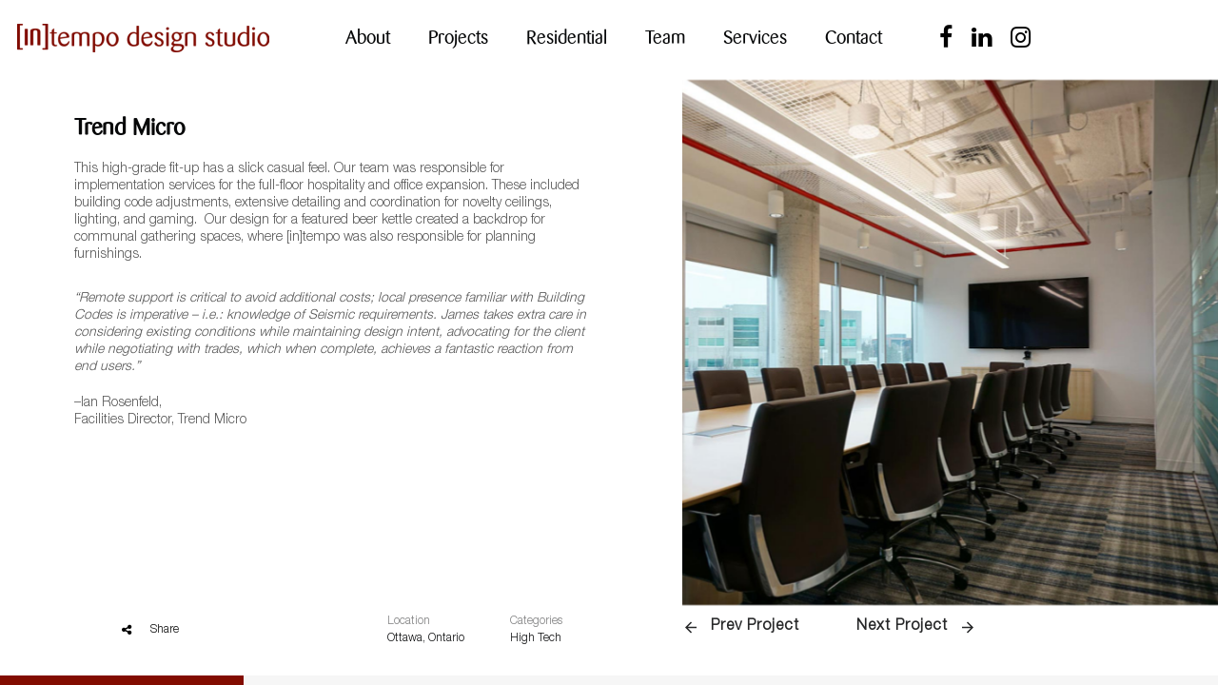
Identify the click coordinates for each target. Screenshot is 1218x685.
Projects (458, 38)
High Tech (535, 638)
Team (665, 38)
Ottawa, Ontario (425, 638)
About (367, 38)
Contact (853, 38)
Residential (566, 38)
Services (755, 38)
